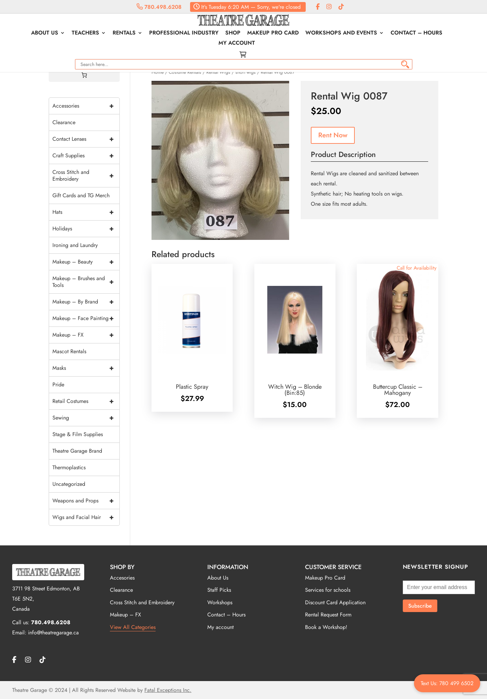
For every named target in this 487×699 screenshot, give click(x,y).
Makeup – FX (85, 335)
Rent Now (332, 135)
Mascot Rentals (69, 351)
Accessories (85, 106)
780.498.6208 (159, 7)
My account (450, 35)
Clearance (63, 122)
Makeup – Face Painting (85, 318)
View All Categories (133, 627)
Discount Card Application (335, 602)
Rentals (106, 35)
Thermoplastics (69, 467)
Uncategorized (68, 484)
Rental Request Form (328, 614)
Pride (58, 384)
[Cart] (84, 75)
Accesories (122, 578)
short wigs (245, 72)
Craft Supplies (85, 156)
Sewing (85, 418)
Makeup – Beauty (85, 262)
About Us (27, 35)
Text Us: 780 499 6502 (447, 683)
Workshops (219, 602)
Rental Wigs (218, 72)
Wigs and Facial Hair (85, 517)
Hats (85, 212)
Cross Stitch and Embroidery (85, 175)
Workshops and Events (324, 35)
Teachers (68, 35)
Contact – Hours (399, 35)
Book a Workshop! (326, 627)
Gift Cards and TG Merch (81, 195)
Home (158, 72)
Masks (85, 368)
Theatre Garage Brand (77, 451)
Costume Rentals (185, 72)
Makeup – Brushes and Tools (85, 281)
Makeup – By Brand (85, 302)
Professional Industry (166, 35)
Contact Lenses (85, 139)
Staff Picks (219, 590)
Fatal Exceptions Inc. (167, 690)
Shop (215, 35)
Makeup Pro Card (255, 35)
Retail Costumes (85, 401)
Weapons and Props (85, 501)
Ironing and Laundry (75, 245)
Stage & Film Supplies (77, 434)
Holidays (85, 229)
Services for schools (327, 590)
